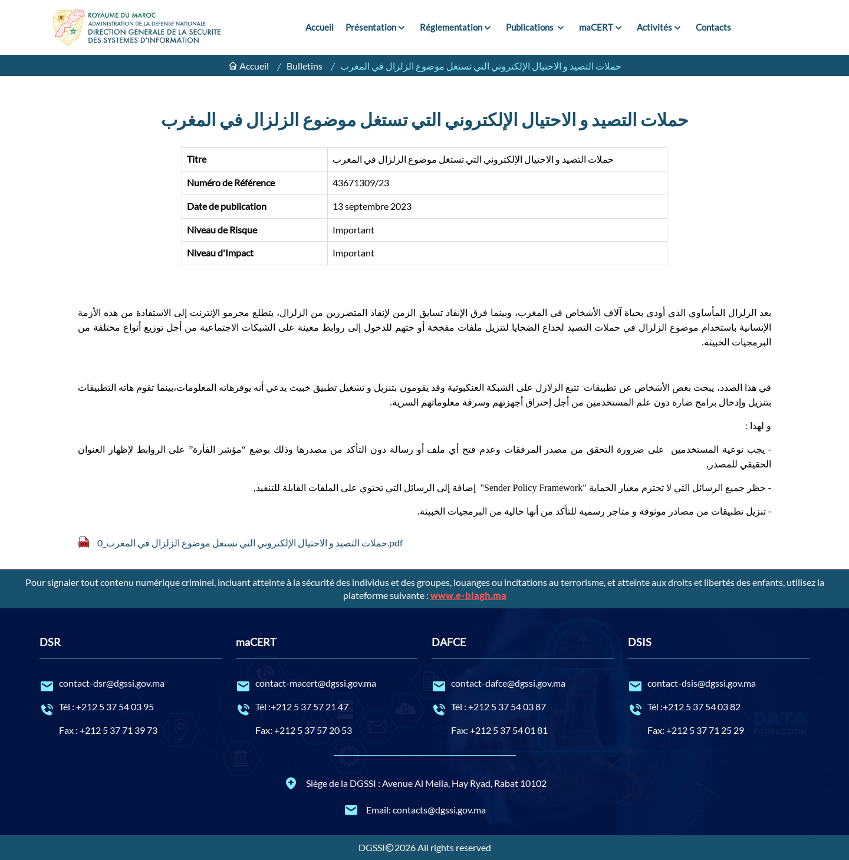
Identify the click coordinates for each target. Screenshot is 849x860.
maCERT (596, 27)
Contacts (713, 27)
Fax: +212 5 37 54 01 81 (499, 730)
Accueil (319, 27)
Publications (530, 27)
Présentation (370, 27)
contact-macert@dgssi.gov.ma (327, 683)
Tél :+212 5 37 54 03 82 (719, 707)
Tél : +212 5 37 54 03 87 (522, 707)
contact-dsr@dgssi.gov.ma (130, 683)
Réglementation (451, 27)
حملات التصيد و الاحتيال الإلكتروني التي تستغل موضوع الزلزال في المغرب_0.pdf (250, 542)
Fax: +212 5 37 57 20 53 (303, 730)
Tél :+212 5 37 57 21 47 (327, 707)
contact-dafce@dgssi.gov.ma (522, 683)
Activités (654, 27)
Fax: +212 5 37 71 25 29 (695, 730)
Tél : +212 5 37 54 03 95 (130, 707)
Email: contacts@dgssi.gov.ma (415, 810)
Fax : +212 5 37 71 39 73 (108, 730)
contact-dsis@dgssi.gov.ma (719, 683)
